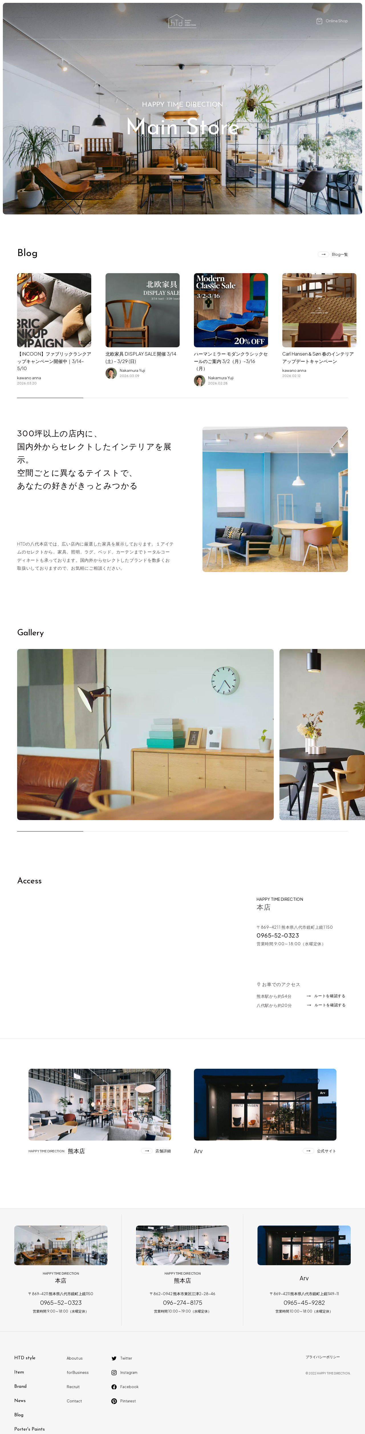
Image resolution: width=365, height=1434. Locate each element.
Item (19, 1372)
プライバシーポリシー (323, 1357)
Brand (20, 1386)
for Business (78, 1372)
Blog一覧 (340, 254)
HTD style (24, 1358)
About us (75, 1358)
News (20, 1401)
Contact (74, 1401)
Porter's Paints (29, 1429)
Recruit (73, 1386)
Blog (18, 1415)
